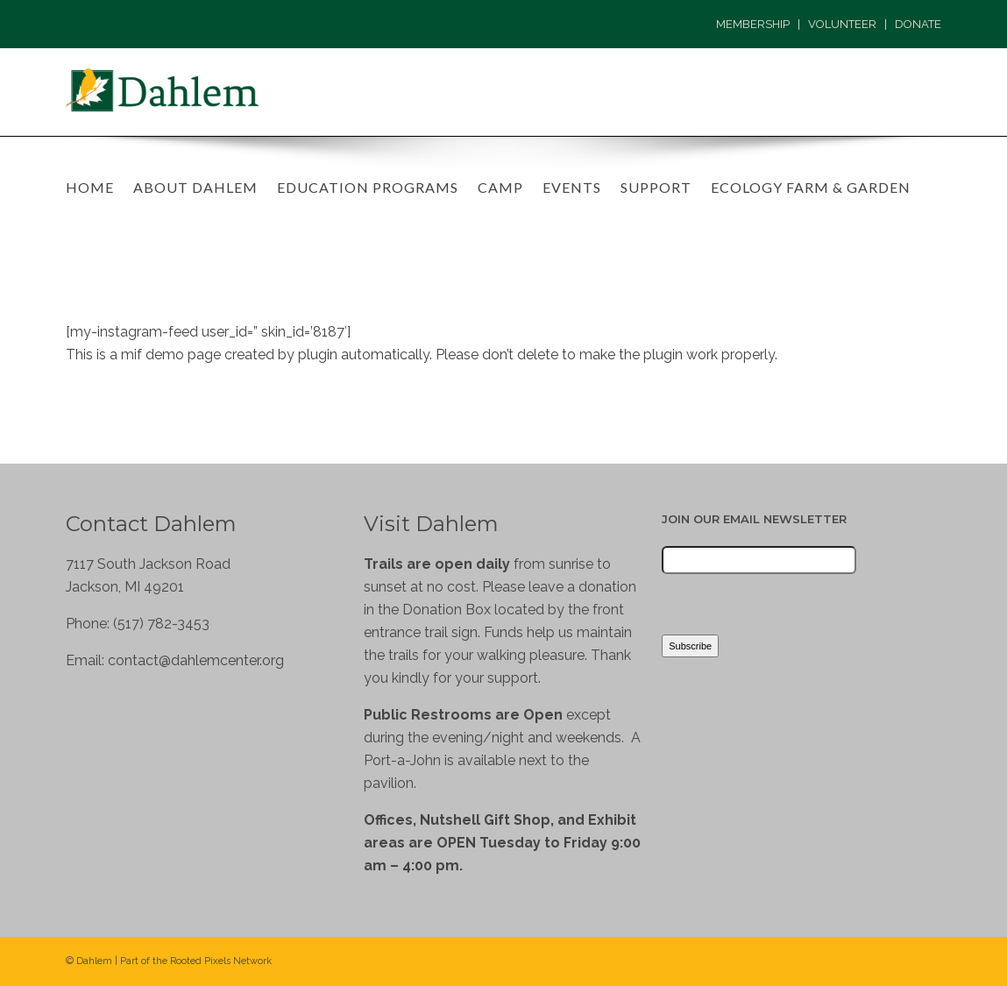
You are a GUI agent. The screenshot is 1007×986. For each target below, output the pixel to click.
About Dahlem (195, 187)
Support (656, 187)
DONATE (918, 24)
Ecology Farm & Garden (811, 187)
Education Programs (367, 187)
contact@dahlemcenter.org (196, 660)
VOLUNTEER (842, 24)
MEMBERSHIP (753, 24)
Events (572, 187)
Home (90, 187)
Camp (500, 187)
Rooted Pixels (200, 961)
